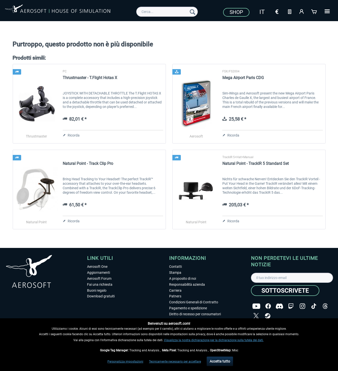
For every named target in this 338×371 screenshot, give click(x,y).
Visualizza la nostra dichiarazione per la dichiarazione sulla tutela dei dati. (214, 340)
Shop (236, 12)
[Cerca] (192, 12)
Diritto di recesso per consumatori (195, 314)
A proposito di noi (182, 278)
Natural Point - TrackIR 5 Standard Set (255, 163)
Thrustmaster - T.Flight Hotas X (90, 77)
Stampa (175, 273)
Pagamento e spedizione (188, 308)
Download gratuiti (101, 296)
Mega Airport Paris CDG (243, 77)
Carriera (175, 290)
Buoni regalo (96, 290)
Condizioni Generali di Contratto (193, 302)
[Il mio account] (302, 11)
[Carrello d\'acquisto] (314, 11)
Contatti (175, 267)
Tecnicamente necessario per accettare (175, 361)
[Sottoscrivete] (285, 290)
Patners (175, 296)
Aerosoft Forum (99, 278)
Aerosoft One (97, 267)
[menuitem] (167, 12)
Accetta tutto (220, 361)
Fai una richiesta (99, 284)
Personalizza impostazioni (125, 361)
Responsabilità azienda (187, 284)
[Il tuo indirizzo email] (292, 278)
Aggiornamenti (98, 273)
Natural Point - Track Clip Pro (88, 163)
